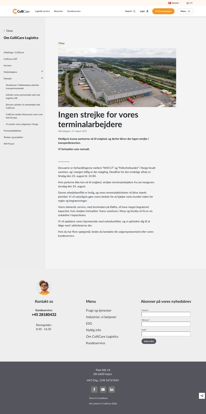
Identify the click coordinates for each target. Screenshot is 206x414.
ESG (89, 323)
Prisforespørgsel (163, 11)
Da (187, 3)
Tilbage (9, 31)
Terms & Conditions (98, 398)
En (191, 3)
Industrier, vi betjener (101, 317)
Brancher (58, 11)
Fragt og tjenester (99, 310)
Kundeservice (74, 11)
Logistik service (42, 11)
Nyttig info (93, 330)
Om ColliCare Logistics (102, 336)
